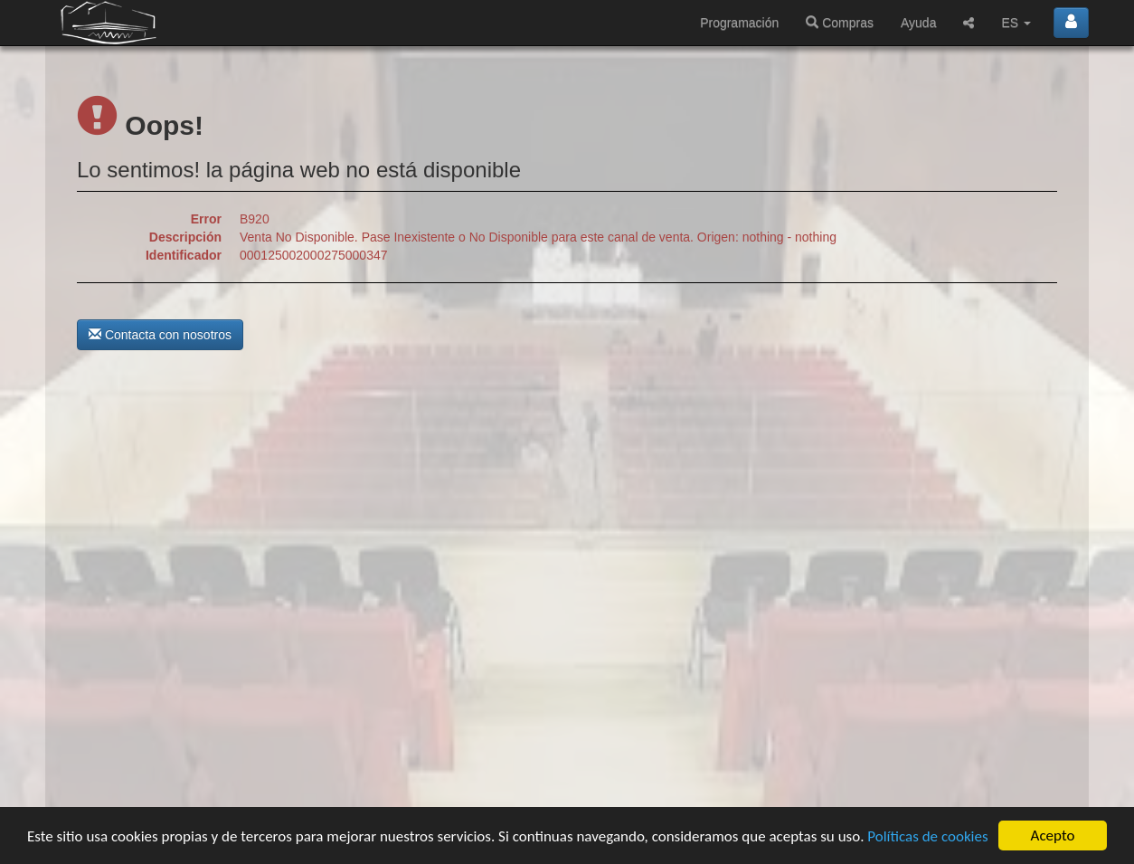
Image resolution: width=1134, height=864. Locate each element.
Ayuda (918, 22)
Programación (739, 22)
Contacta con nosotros (160, 335)
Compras (840, 22)
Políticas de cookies (927, 836)
